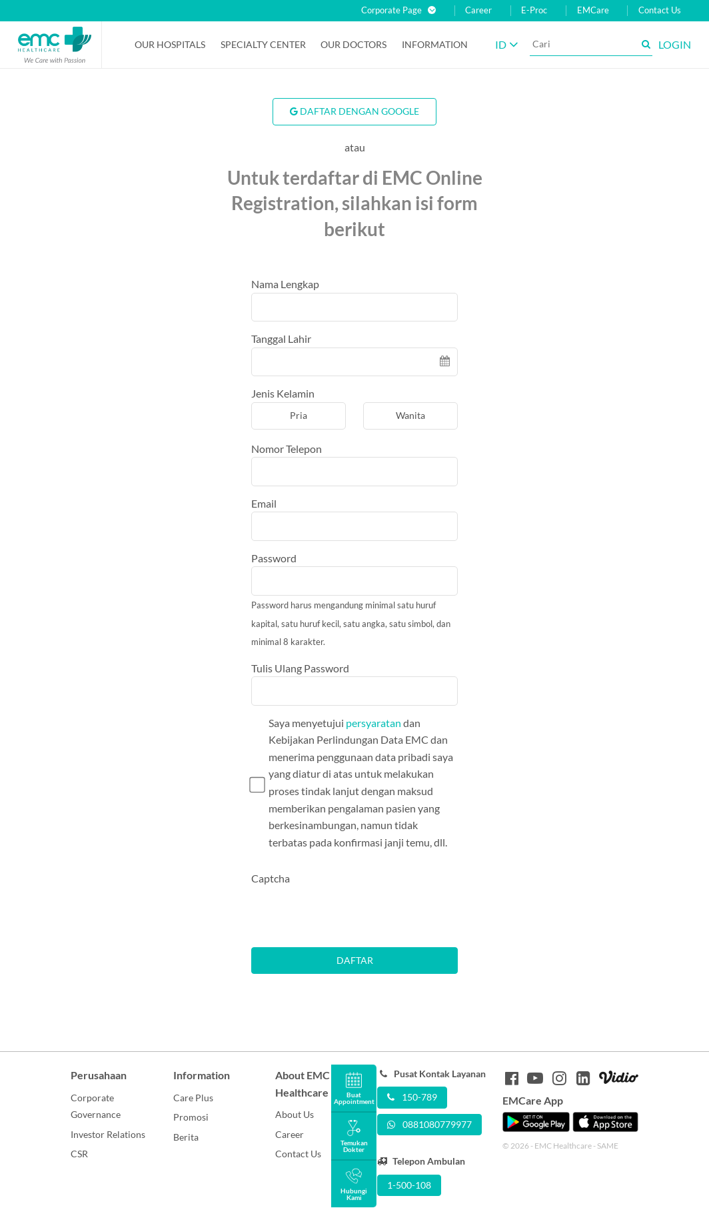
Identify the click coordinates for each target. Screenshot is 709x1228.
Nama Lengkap (285, 283)
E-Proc (534, 10)
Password (274, 558)
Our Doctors (353, 44)
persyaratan (373, 722)
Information (435, 44)
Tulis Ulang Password (300, 668)
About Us (294, 1114)
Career (478, 10)
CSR (79, 1153)
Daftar (355, 960)
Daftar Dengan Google (354, 111)
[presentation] (352, 913)
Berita (186, 1137)
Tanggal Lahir (281, 338)
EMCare (593, 10)
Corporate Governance (96, 1106)
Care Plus (193, 1097)
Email (264, 503)
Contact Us (659, 10)
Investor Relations (108, 1134)
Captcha (270, 878)
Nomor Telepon (286, 448)
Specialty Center (263, 44)
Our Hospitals (170, 44)
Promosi (191, 1117)
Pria (298, 415)
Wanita (410, 415)
